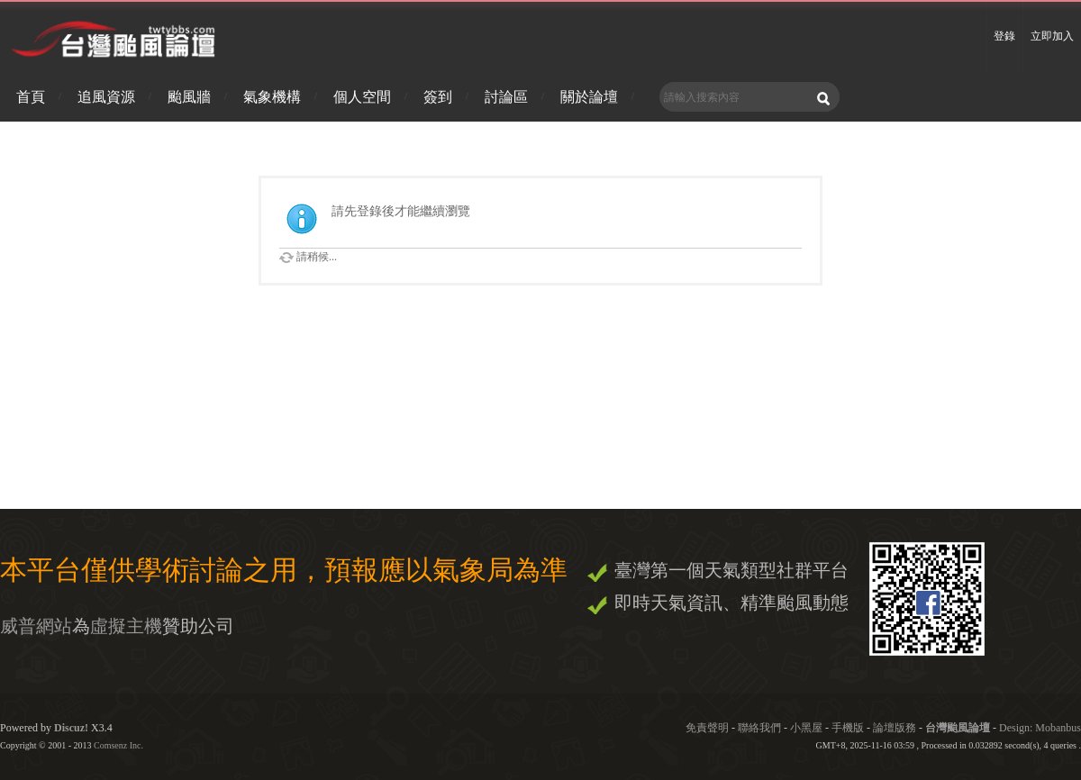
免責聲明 (707, 727)
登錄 (1004, 36)
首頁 (30, 96)
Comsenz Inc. (118, 745)
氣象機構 (272, 96)
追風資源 (106, 96)
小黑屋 (806, 727)
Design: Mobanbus (1040, 727)
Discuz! (71, 727)
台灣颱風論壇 (959, 727)
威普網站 (36, 626)
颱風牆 (189, 96)
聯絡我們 (759, 727)
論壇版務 (894, 727)
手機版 (847, 727)
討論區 (506, 96)
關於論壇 (589, 96)
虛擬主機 (126, 626)
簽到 (437, 96)
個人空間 (362, 96)
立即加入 (1052, 36)
